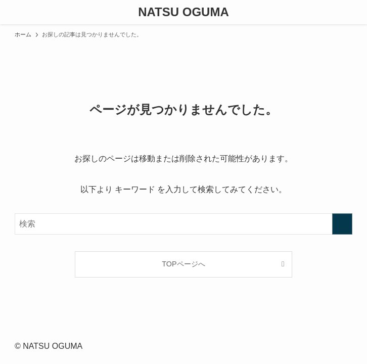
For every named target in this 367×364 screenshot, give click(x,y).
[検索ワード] (183, 224)
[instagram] (177, 331)
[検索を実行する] (342, 224)
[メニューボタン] (12, 12)
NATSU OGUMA (183, 12)
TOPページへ (183, 264)
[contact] (189, 331)
